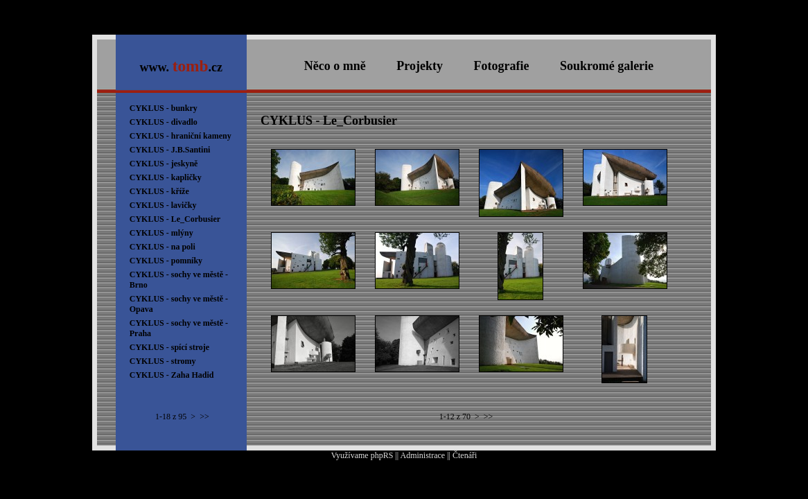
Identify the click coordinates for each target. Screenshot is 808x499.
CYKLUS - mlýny (161, 233)
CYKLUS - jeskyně (164, 163)
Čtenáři (465, 455)
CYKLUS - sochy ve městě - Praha (179, 328)
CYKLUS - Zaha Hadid (172, 375)
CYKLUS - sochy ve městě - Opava (179, 304)
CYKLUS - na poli (162, 247)
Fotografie (501, 66)
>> (204, 416)
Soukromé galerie (606, 66)
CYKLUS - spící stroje (169, 347)
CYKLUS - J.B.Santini (170, 150)
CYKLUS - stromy (163, 361)
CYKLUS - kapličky (166, 177)
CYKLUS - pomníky (166, 260)
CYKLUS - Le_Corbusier (175, 219)
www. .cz (181, 67)
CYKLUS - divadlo (163, 122)
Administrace (423, 455)
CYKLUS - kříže (159, 191)
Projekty (419, 66)
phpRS (382, 455)
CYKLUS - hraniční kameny (180, 136)
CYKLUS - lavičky (163, 205)
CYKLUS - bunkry (163, 108)
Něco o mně (335, 66)
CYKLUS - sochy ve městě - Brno (179, 280)
